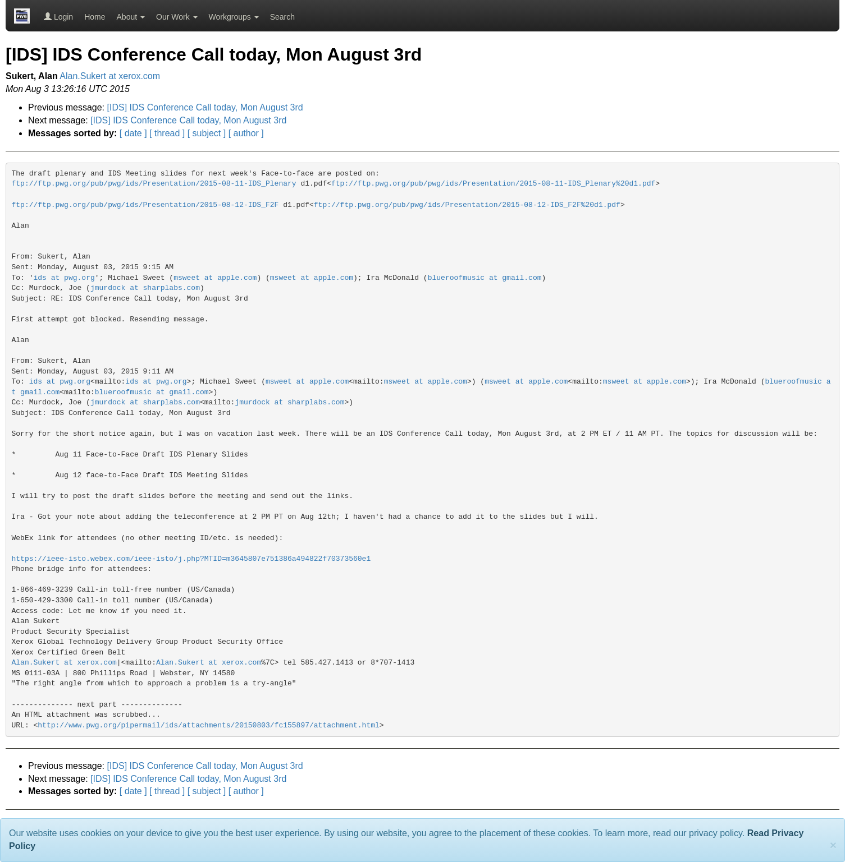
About (131, 16)
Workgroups (234, 16)
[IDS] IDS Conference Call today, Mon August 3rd (205, 107)
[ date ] (133, 133)
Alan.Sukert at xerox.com (110, 76)
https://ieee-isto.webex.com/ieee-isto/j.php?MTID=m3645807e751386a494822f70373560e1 (191, 559)
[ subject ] (207, 133)
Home (94, 16)
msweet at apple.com (215, 278)
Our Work (177, 16)
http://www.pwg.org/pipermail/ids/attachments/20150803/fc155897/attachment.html (209, 725)
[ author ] (246, 133)
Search (282, 16)
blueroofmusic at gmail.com (485, 278)
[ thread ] (167, 133)
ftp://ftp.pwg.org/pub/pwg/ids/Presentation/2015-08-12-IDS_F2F (145, 205)
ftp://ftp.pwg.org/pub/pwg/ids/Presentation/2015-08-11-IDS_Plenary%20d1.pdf (493, 183)
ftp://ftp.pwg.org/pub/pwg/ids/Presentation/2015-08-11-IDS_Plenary (154, 183)
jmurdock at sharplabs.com (145, 288)
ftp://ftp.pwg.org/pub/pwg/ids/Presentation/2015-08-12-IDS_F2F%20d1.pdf (467, 205)
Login (58, 16)
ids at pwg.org (64, 278)
